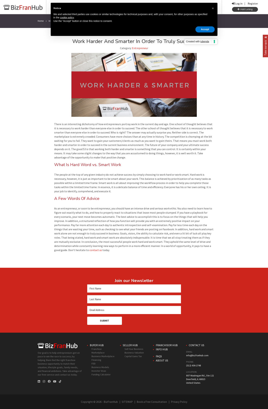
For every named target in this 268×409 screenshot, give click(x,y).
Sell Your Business (134, 349)
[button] (213, 8)
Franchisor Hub (167, 345)
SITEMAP (127, 401)
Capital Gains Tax (133, 356)
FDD (94, 363)
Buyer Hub (97, 345)
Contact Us (196, 345)
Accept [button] (205, 29)
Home (41, 20)
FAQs (159, 356)
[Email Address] (134, 310)
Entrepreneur (140, 48)
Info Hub (162, 349)
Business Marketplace (103, 356)
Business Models (100, 367)
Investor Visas (99, 370)
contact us (95, 250)
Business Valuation (134, 352)
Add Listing (245, 9)
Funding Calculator (101, 374)
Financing (96, 359)
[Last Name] (134, 299)
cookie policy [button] (67, 17)
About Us (162, 360)
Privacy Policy (179, 401)
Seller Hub (130, 345)
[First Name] (134, 288)
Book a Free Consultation (152, 401)
